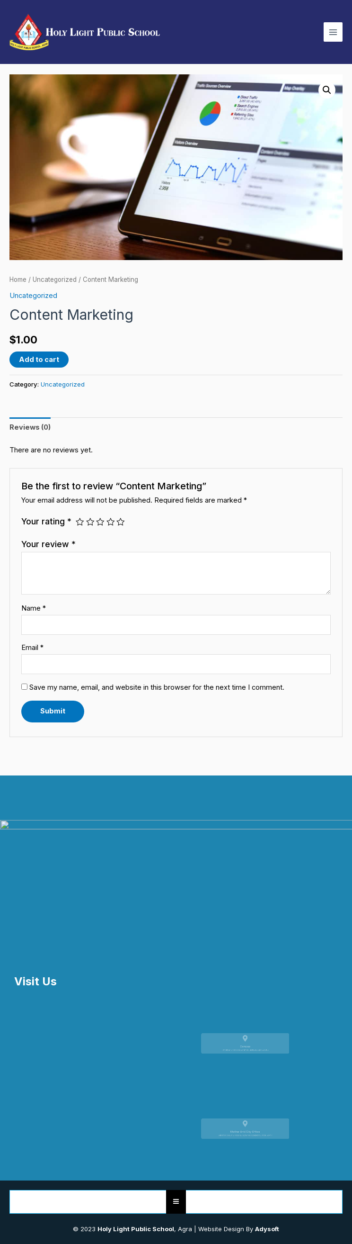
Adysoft (267, 1229)
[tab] (30, 427)
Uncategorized (55, 279)
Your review (48, 544)
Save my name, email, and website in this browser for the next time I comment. (156, 687)
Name (33, 608)
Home (17, 279)
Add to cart (39, 359)
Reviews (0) (30, 427)
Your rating (46, 521)
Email (32, 647)
